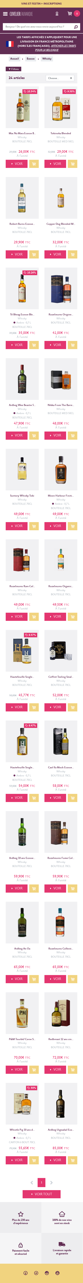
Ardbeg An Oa (22, 948)
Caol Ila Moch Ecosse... (61, 767)
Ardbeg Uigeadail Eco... (61, 1129)
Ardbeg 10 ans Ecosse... (22, 858)
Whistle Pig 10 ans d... (22, 1129)
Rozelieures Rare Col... (22, 586)
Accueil (14, 58)
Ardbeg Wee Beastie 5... (22, 405)
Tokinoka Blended (61, 133)
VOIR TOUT (43, 1194)
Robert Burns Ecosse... (22, 224)
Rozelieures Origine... (61, 314)
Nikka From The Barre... (61, 405)
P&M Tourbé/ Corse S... (22, 1039)
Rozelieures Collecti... (60, 948)
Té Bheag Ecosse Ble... (22, 314)
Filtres (13, 69)
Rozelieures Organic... (60, 586)
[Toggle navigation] (5, 14)
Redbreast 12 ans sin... (60, 1039)
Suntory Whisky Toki (22, 495)
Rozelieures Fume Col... (60, 858)
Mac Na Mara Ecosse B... (22, 133)
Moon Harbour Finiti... (61, 495)
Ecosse (31, 58)
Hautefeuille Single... (22, 676)
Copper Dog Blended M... (61, 224)
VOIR (18, 164)
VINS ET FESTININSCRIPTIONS (41, 3)
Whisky (46, 58)
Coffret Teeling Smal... (60, 676)
